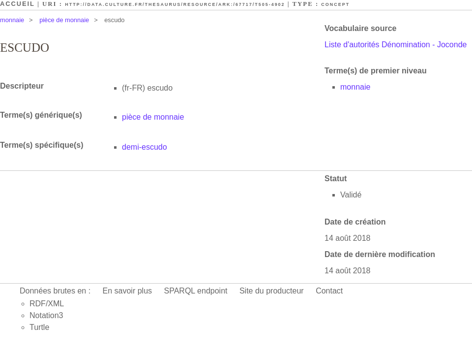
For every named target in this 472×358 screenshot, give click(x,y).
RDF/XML (47, 303)
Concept (335, 4)
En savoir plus (127, 291)
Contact (329, 291)
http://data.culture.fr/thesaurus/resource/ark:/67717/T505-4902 (175, 4)
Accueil (17, 3)
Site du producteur (271, 291)
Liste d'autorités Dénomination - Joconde (395, 44)
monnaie (12, 20)
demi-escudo (144, 147)
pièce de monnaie (64, 20)
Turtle (39, 327)
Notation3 (46, 315)
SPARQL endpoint (196, 291)
